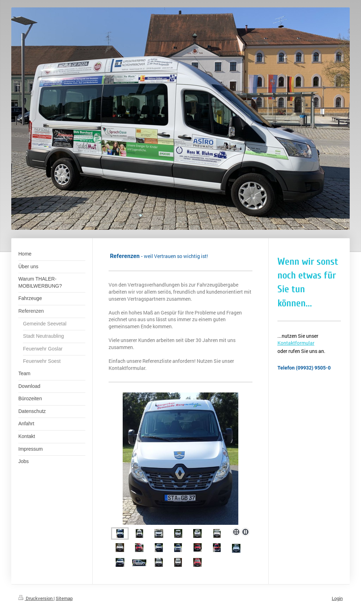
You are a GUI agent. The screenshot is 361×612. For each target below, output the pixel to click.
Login (337, 598)
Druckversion (36, 598)
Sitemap (64, 598)
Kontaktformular (295, 343)
